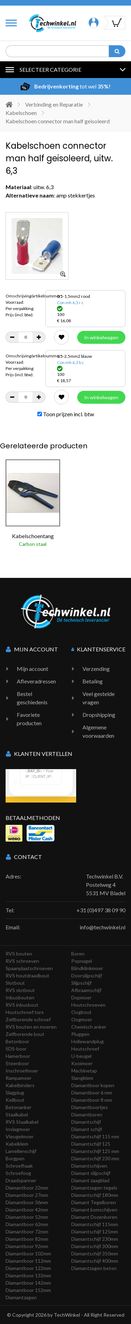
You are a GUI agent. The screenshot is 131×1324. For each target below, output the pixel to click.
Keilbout (15, 1100)
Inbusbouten (20, 997)
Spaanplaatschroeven (29, 968)
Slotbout (15, 983)
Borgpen (15, 1158)
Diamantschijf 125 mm (95, 1151)
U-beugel (81, 1056)
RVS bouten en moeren (31, 1027)
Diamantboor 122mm (28, 1268)
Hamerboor (18, 1056)
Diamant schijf (86, 1129)
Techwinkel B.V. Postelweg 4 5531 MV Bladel (105, 884)
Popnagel (81, 961)
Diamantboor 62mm (27, 1224)
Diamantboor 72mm (27, 1231)
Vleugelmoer (20, 1136)
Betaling (92, 681)
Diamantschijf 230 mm (95, 1158)
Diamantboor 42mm (27, 1210)
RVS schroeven (22, 961)
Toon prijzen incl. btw (65, 414)
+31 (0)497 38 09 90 (101, 910)
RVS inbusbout (22, 1005)
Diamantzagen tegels (94, 1188)
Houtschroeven (88, 1005)
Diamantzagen (21, 1297)
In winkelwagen (101, 337)
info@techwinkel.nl (102, 927)
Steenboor (17, 1063)
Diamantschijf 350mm (94, 1253)
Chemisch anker (88, 1027)
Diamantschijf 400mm (94, 1261)
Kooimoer (82, 1063)
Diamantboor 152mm (28, 1290)
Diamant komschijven (94, 1210)
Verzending (96, 668)
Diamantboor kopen (92, 1085)
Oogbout (81, 1012)
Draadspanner (21, 1180)
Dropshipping (98, 714)
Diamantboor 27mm (27, 1195)
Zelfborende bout (25, 1034)
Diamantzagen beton (94, 1268)
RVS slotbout (20, 990)
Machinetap (84, 1071)
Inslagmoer (18, 1129)
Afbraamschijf (86, 990)
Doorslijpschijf (86, 975)
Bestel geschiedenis (32, 697)
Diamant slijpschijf (90, 1173)
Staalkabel (17, 1114)
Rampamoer (18, 1078)
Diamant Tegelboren (93, 1202)
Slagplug (15, 1092)
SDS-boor (16, 1049)
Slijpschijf (81, 983)
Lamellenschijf (21, 1151)
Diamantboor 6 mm (91, 1092)
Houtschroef (85, 1049)
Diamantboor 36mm (27, 1202)
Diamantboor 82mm (27, 1239)
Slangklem (82, 1078)
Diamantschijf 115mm (94, 1224)
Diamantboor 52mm (27, 1217)
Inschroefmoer (22, 1071)
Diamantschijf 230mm (94, 1239)
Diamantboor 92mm (27, 1246)
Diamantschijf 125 (90, 1144)
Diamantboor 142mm (28, 1283)
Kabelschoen (21, 112)
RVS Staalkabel (22, 1122)
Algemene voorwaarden (98, 731)
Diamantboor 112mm (28, 1261)
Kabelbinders (20, 1085)
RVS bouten (19, 954)
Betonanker (18, 1107)
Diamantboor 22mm (27, 1188)
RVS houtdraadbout (27, 975)
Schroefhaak (19, 1166)
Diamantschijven (89, 1166)
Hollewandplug (87, 1041)
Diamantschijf (86, 1122)
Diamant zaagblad (90, 1180)
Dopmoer (81, 997)
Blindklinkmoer (87, 968)
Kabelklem (17, 1144)
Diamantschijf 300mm (94, 1246)
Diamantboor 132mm (28, 1275)
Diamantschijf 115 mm (95, 1136)
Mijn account (32, 668)
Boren (78, 954)
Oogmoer (81, 1019)
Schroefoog (18, 1173)
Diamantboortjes (89, 1107)
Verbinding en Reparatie (54, 104)
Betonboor (17, 1041)
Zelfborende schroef (28, 1019)
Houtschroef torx (25, 1012)
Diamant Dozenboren (94, 1217)
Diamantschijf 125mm (94, 1231)
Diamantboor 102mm (28, 1253)
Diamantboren (86, 1114)
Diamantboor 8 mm (91, 1100)
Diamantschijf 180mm (94, 1195)
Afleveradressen (36, 681)
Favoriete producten (29, 718)
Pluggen (80, 1034)
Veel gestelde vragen (98, 697)
